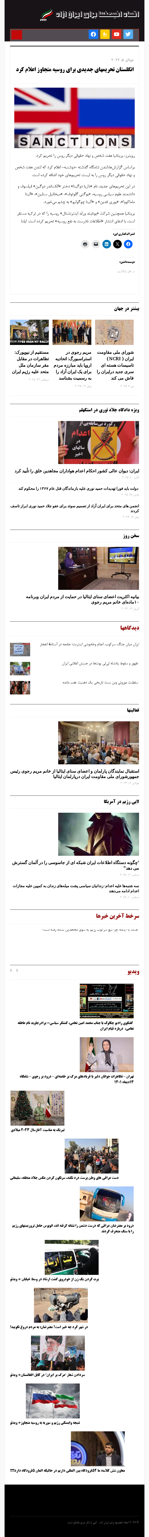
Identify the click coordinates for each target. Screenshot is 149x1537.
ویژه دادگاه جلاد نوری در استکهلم (109, 410)
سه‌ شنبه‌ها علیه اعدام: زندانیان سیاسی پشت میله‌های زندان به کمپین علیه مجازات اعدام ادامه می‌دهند (76, 888)
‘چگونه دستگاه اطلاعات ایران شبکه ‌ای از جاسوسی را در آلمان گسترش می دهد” (75, 865)
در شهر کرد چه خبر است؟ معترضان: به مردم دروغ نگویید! (49, 1327)
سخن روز (131, 536)
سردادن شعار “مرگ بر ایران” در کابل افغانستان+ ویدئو (47, 1375)
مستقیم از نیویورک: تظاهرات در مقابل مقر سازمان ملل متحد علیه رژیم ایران (30, 362)
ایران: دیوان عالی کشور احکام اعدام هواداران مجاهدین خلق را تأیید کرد (77, 470)
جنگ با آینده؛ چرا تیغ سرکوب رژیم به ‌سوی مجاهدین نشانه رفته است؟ (90, 932)
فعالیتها (133, 710)
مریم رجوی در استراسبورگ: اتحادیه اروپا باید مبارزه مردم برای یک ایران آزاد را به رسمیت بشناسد (72, 365)
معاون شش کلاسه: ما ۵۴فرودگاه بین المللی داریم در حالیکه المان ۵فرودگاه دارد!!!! (67, 1471)
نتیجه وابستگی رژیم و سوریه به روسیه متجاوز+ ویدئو (45, 1423)
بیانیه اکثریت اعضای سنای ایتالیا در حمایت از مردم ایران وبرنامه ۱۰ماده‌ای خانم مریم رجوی (82, 599)
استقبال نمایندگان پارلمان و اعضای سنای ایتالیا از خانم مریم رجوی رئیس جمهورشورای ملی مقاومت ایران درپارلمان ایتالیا (74, 773)
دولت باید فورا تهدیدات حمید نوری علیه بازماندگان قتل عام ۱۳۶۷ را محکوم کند (78, 488)
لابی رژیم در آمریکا (121, 802)
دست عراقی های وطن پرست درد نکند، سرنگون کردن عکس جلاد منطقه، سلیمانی (64, 1178)
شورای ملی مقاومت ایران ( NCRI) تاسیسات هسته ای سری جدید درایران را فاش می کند (115, 365)
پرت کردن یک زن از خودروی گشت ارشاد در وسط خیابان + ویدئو (54, 1279)
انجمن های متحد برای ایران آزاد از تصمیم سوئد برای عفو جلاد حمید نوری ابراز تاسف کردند (74, 508)
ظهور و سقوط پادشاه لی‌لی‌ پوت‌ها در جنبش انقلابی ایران (100, 664)
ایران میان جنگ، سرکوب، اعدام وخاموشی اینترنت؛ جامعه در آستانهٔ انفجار (89, 645)
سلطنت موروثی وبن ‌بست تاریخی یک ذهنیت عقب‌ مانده (101, 683)
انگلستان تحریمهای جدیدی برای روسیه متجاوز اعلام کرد (75, 70)
